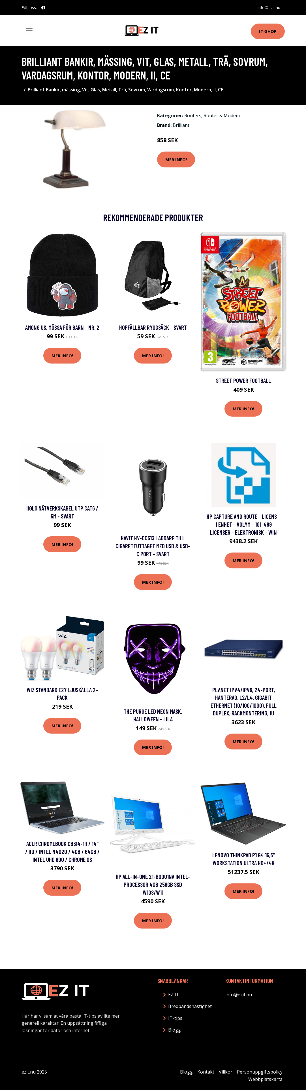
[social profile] (43, 7)
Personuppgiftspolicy (260, 1072)
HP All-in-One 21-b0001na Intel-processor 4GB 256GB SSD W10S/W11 (153, 884)
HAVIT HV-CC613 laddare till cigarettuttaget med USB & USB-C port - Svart (152, 545)
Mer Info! (176, 159)
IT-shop (268, 31)
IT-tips (175, 1018)
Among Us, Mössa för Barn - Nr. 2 (62, 327)
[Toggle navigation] (29, 30)
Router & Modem (222, 115)
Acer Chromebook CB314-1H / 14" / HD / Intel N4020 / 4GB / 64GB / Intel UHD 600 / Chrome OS (62, 851)
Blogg (174, 1030)
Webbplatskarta (265, 1079)
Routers (192, 115)
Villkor (225, 1072)
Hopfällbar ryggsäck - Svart (153, 327)
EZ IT (173, 995)
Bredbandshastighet (190, 1006)
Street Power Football (243, 380)
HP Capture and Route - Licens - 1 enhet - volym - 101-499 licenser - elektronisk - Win (243, 524)
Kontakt (205, 1072)
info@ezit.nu (269, 7)
